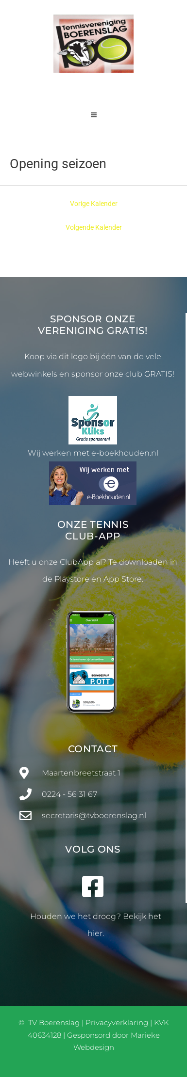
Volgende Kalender (94, 227)
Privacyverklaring (116, 1022)
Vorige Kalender (94, 203)
